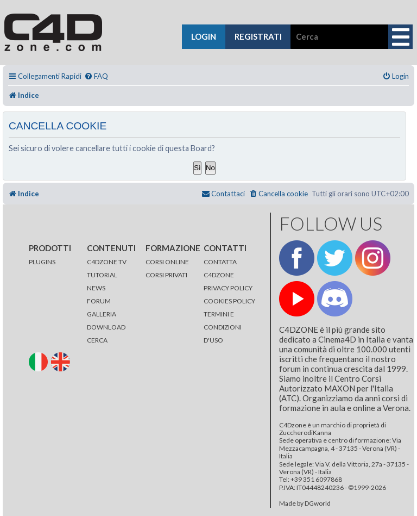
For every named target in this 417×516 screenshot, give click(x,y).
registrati (258, 36)
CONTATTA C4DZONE (220, 268)
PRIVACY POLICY (228, 288)
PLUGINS (42, 262)
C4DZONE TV (107, 262)
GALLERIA (101, 314)
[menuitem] (96, 76)
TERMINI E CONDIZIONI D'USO (223, 327)
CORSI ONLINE (167, 262)
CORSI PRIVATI (166, 275)
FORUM (99, 301)
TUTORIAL (102, 275)
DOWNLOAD (106, 327)
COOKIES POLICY (229, 301)
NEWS (96, 288)
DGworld (318, 503)
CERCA (97, 340)
